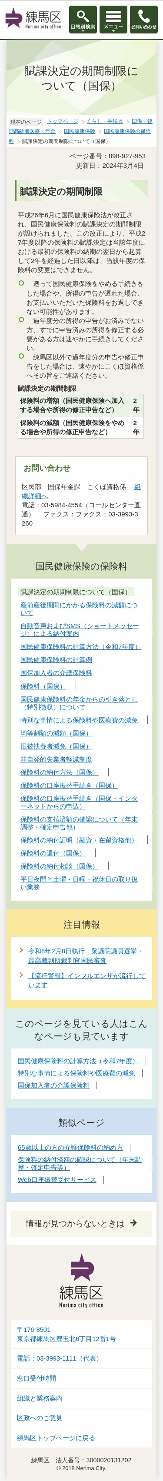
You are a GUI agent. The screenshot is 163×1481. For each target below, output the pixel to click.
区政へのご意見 (40, 1417)
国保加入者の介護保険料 (54, 1085)
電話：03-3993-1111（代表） (60, 1358)
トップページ (62, 121)
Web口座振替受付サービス (57, 1179)
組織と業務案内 (40, 1398)
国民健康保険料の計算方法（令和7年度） (78, 1061)
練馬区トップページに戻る (56, 1437)
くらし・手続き (104, 121)
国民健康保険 (79, 131)
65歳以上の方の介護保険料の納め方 (70, 1147)
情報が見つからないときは (75, 1223)
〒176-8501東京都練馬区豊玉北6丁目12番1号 (66, 1334)
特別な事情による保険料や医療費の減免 (76, 1073)
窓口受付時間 (36, 1378)
